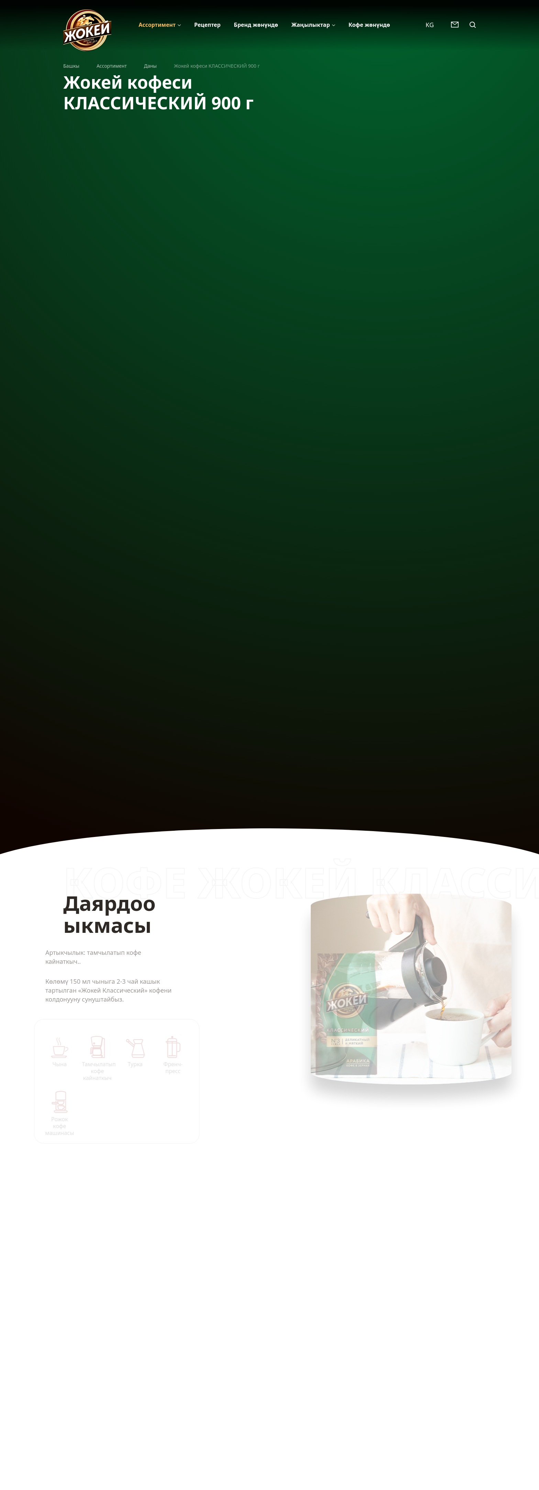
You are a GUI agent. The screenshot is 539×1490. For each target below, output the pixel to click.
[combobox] (433, 24)
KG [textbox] (430, 25)
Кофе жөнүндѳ (369, 25)
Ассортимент (157, 25)
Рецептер (207, 25)
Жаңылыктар (310, 25)
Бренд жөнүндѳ (256, 25)
